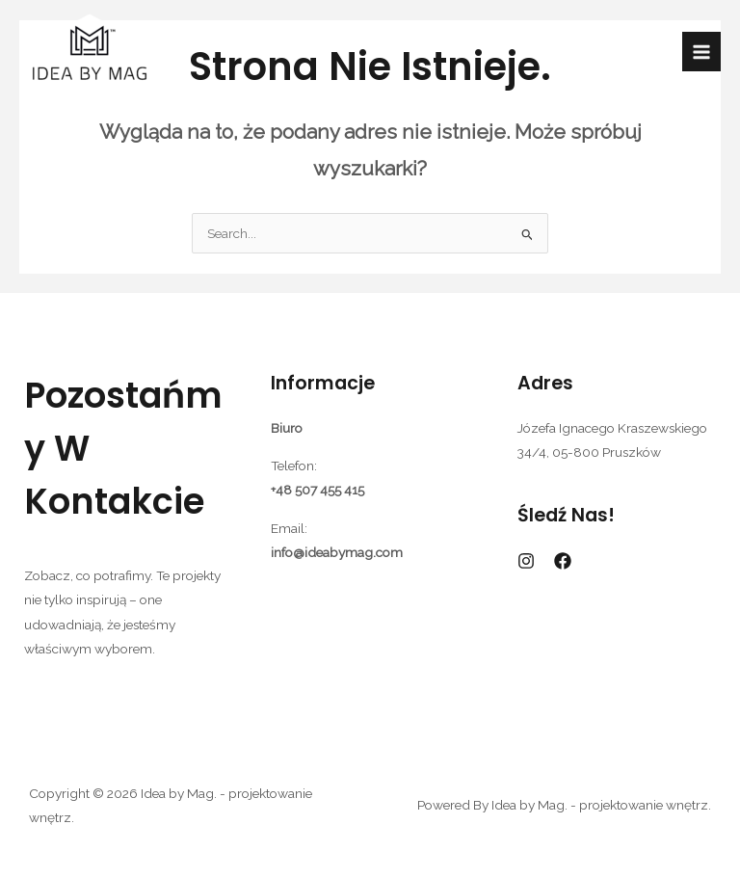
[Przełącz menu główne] (702, 51)
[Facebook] (562, 561)
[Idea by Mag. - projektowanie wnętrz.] (89, 52)
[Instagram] (526, 561)
